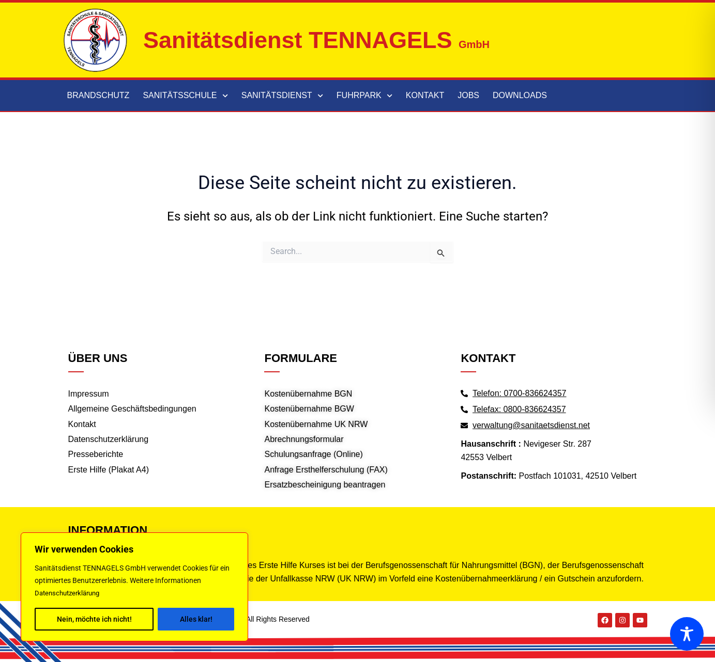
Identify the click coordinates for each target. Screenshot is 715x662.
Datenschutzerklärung (70, 593)
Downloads (520, 95)
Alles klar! (196, 619)
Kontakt (425, 95)
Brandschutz (98, 95)
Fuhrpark (364, 96)
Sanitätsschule (185, 96)
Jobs (468, 95)
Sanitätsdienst (282, 96)
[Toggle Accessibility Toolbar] (687, 634)
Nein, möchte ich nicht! (94, 619)
